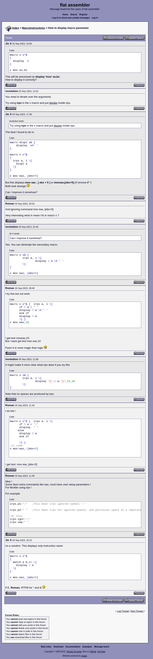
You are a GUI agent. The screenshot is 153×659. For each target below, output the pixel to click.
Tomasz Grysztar (73, 651)
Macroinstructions (33, 27)
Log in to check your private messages (71, 18)
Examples (87, 647)
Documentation (73, 647)
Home (65, 14)
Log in (95, 18)
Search (73, 14)
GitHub (93, 651)
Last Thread (123, 611)
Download (58, 647)
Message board (101, 647)
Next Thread (137, 611)
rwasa (84, 656)
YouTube (101, 651)
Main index (46, 647)
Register (83, 14)
